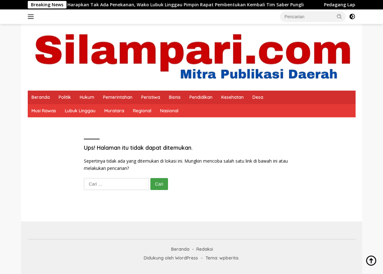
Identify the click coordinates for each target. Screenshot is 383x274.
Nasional (169, 111)
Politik (65, 97)
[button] (339, 16)
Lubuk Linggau (80, 111)
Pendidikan (200, 97)
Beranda (41, 97)
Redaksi (204, 249)
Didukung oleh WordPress (171, 258)
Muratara (114, 111)
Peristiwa (150, 97)
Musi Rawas (44, 111)
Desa (257, 97)
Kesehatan (232, 97)
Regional (142, 111)
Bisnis (175, 97)
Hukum (87, 97)
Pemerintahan (117, 97)
